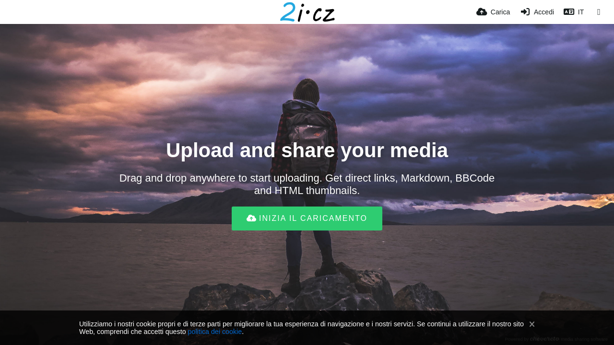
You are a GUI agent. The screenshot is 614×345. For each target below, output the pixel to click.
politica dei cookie (215, 331)
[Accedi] (537, 12)
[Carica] (493, 12)
